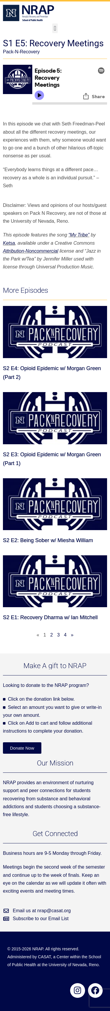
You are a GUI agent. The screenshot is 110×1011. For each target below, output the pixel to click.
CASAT (44, 956)
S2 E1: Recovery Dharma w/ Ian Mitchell (50, 617)
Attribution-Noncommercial (30, 251)
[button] (55, 28)
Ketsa (9, 243)
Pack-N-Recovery (21, 51)
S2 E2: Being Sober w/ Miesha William (48, 540)
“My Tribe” (78, 234)
